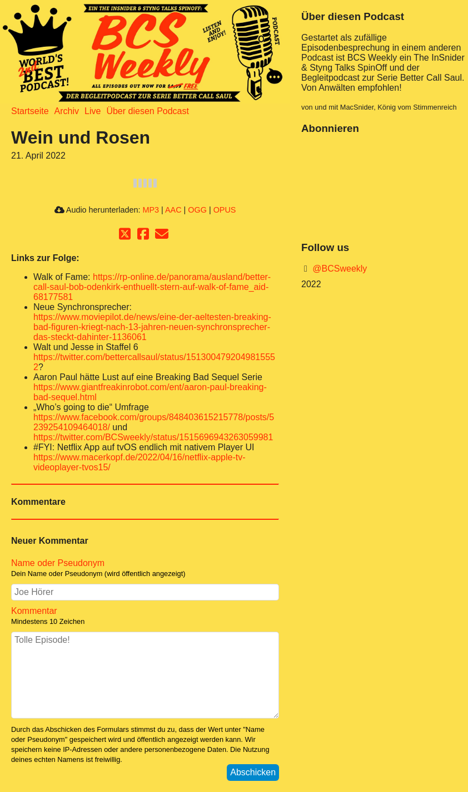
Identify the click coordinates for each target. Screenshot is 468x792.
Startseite (30, 111)
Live (92, 111)
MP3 (150, 209)
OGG (197, 209)
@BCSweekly (338, 268)
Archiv (66, 111)
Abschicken (253, 772)
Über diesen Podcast (147, 111)
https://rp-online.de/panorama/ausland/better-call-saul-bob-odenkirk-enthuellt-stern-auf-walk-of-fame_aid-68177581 (152, 287)
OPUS (224, 209)
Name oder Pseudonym (57, 563)
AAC (173, 209)
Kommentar (34, 611)
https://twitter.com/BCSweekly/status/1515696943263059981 (153, 437)
